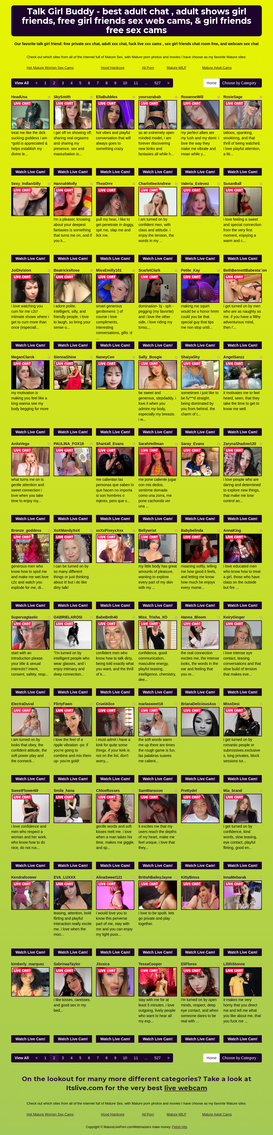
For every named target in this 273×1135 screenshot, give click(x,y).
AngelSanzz (233, 357)
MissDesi (231, 704)
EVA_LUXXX (64, 877)
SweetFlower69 (24, 790)
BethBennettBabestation (245, 270)
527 (157, 83)
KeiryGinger (234, 617)
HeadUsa (19, 97)
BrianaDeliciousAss (198, 704)
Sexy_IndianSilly (26, 183)
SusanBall (232, 183)
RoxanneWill (192, 97)
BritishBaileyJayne (155, 877)
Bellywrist (147, 530)
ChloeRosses (108, 790)
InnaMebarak (234, 877)
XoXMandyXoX (67, 530)
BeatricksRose (66, 270)
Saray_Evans (192, 444)
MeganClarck (22, 357)
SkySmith (62, 97)
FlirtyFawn (63, 704)
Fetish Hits (179, 1127)
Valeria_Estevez (195, 183)
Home (211, 83)
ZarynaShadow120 (239, 444)
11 (136, 83)
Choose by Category (240, 83)
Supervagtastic (24, 617)
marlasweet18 (150, 704)
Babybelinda (192, 530)
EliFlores (189, 964)
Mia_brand (232, 790)
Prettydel (189, 790)
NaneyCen (105, 357)
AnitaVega (20, 444)
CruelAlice (105, 704)
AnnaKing (232, 530)
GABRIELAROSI (68, 617)
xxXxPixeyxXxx (109, 530)
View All (22, 83)
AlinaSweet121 (109, 877)
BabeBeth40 (107, 617)
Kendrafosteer (24, 877)
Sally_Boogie (150, 357)
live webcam (185, 1088)
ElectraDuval (22, 704)
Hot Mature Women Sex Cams (50, 68)
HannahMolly (65, 183)
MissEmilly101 (109, 270)
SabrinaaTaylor (67, 964)
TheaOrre (104, 183)
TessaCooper (150, 964)
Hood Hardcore (113, 68)
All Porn (148, 68)
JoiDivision (21, 270)
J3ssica (103, 964)
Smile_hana (64, 790)
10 (125, 83)
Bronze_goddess (26, 530)
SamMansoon (150, 790)
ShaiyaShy (190, 357)
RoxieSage (233, 97)
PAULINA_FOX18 (69, 444)
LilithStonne (234, 964)
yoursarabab (149, 97)
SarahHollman (150, 444)
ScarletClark (149, 270)
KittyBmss (190, 877)
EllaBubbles (106, 97)
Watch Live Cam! (30, 172)
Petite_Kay (190, 270)
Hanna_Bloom (193, 617)
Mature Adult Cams (217, 68)
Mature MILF (176, 68)
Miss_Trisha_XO (152, 617)
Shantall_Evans (110, 444)
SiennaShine (65, 357)
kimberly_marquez (27, 964)
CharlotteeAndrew (154, 183)
